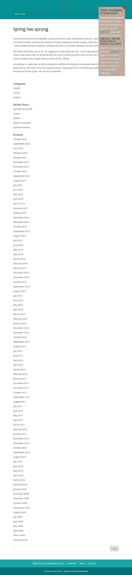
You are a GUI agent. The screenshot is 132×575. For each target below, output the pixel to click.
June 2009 (18, 521)
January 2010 (19, 489)
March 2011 (19, 424)
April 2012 (18, 364)
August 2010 (19, 457)
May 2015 (18, 194)
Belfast (16, 118)
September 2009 (21, 507)
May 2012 (18, 360)
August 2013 (19, 291)
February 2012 (20, 374)
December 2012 (21, 328)
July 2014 (17, 240)
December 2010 (21, 438)
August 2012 (19, 346)
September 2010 (21, 452)
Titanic (16, 113)
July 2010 (17, 461)
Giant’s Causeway (22, 122)
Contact (92, 563)
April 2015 (18, 199)
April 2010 (18, 475)
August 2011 (19, 401)
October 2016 (20, 139)
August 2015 (19, 180)
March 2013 (19, 314)
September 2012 (21, 341)
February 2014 (20, 263)
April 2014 (18, 254)
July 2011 (17, 406)
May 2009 (18, 526)
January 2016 (19, 157)
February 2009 (20, 539)
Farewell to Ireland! (22, 108)
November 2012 (21, 332)
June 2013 (18, 300)
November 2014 (21, 222)
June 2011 (18, 410)
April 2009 (18, 530)
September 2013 (21, 286)
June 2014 (18, 245)
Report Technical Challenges (76, 571)
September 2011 (21, 397)
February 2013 (20, 318)
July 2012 (17, 351)
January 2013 (19, 323)
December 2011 (21, 383)
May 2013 (18, 304)
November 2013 (21, 277)
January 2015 (19, 212)
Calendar (71, 563)
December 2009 (21, 493)
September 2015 (21, 175)
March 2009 (19, 535)
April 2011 (18, 420)
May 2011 (18, 415)
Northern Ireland (21, 127)
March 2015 (19, 203)
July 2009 (17, 516)
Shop (82, 563)
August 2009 (19, 512)
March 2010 (19, 480)
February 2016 (20, 152)
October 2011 (20, 392)
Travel (16, 92)
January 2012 (19, 378)
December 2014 (21, 217)
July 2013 (17, 295)
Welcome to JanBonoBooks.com (48, 563)
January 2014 (19, 268)
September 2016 (21, 143)
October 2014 (20, 226)
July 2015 (17, 185)
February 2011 (20, 429)
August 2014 (19, 235)
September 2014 (21, 231)
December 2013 (21, 272)
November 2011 (21, 387)
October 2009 (20, 503)
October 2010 (20, 447)
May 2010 (18, 470)
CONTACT (105, 31)
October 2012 (20, 337)
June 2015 (18, 189)
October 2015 (20, 171)
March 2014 (19, 258)
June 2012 (18, 355)
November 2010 (21, 443)
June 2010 (18, 466)
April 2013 (18, 309)
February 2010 (20, 484)
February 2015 (20, 208)
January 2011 (19, 433)
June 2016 (18, 148)
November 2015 (21, 166)
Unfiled (16, 97)
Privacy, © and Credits (53, 571)
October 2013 (20, 281)
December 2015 (21, 162)
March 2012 (19, 369)
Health (16, 88)
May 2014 (18, 249)
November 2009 (21, 498)
